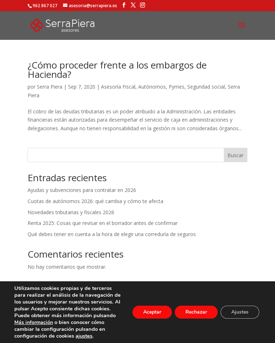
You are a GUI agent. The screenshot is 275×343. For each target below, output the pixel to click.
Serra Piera (49, 86)
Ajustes (240, 312)
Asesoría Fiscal (118, 86)
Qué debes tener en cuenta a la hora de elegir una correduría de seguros (112, 234)
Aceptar (152, 312)
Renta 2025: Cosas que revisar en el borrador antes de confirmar (103, 223)
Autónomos (152, 86)
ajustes (84, 336)
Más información (33, 322)
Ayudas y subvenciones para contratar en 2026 (82, 190)
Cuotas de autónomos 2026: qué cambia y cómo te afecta (95, 201)
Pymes (176, 86)
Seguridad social (206, 86)
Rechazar (196, 312)
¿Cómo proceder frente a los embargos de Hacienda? (117, 69)
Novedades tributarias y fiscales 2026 (71, 212)
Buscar (235, 155)
